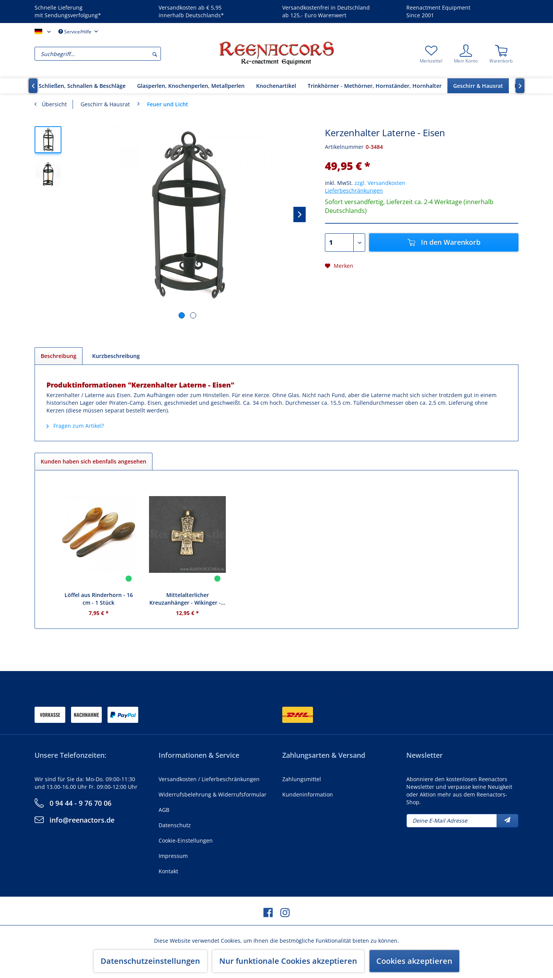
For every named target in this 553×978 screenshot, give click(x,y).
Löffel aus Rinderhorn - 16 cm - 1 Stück (99, 598)
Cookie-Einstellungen (186, 840)
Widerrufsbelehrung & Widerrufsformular (213, 794)
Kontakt (168, 871)
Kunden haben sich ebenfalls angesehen (93, 461)
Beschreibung (58, 356)
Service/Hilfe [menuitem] (75, 31)
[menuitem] (125, 54)
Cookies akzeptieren (414, 961)
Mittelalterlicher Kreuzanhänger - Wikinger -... (187, 598)
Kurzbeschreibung (116, 356)
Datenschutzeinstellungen (150, 961)
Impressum (173, 855)
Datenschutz (175, 825)
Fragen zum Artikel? (75, 425)
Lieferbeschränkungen (354, 190)
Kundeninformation (307, 794)
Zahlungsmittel (301, 779)
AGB (164, 809)
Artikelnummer (344, 146)
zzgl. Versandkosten (380, 182)
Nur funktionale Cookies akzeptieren (288, 961)
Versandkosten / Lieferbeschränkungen (209, 779)
